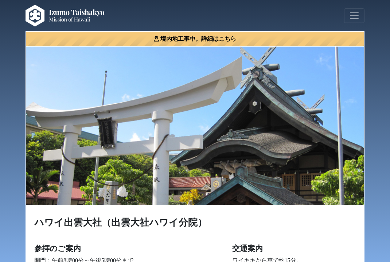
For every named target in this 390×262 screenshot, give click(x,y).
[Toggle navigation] (354, 15)
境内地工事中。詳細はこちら (198, 39)
